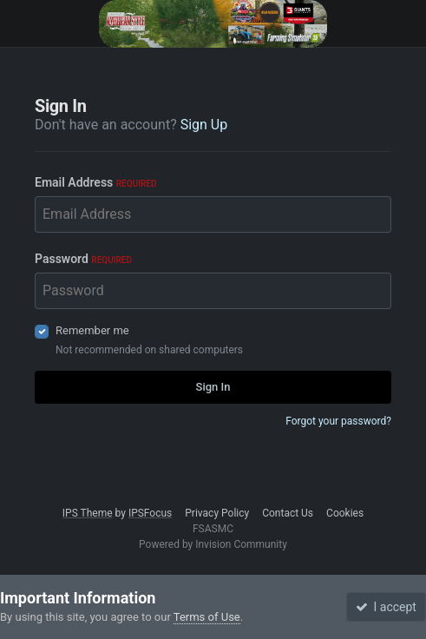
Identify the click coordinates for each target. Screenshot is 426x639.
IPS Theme (87, 513)
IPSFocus (150, 513)
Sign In (213, 386)
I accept (386, 607)
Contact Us (287, 513)
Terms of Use (207, 616)
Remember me (92, 330)
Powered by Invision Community (213, 544)
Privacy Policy (217, 513)
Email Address (95, 182)
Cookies (345, 513)
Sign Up (204, 124)
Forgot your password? (338, 421)
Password (83, 259)
